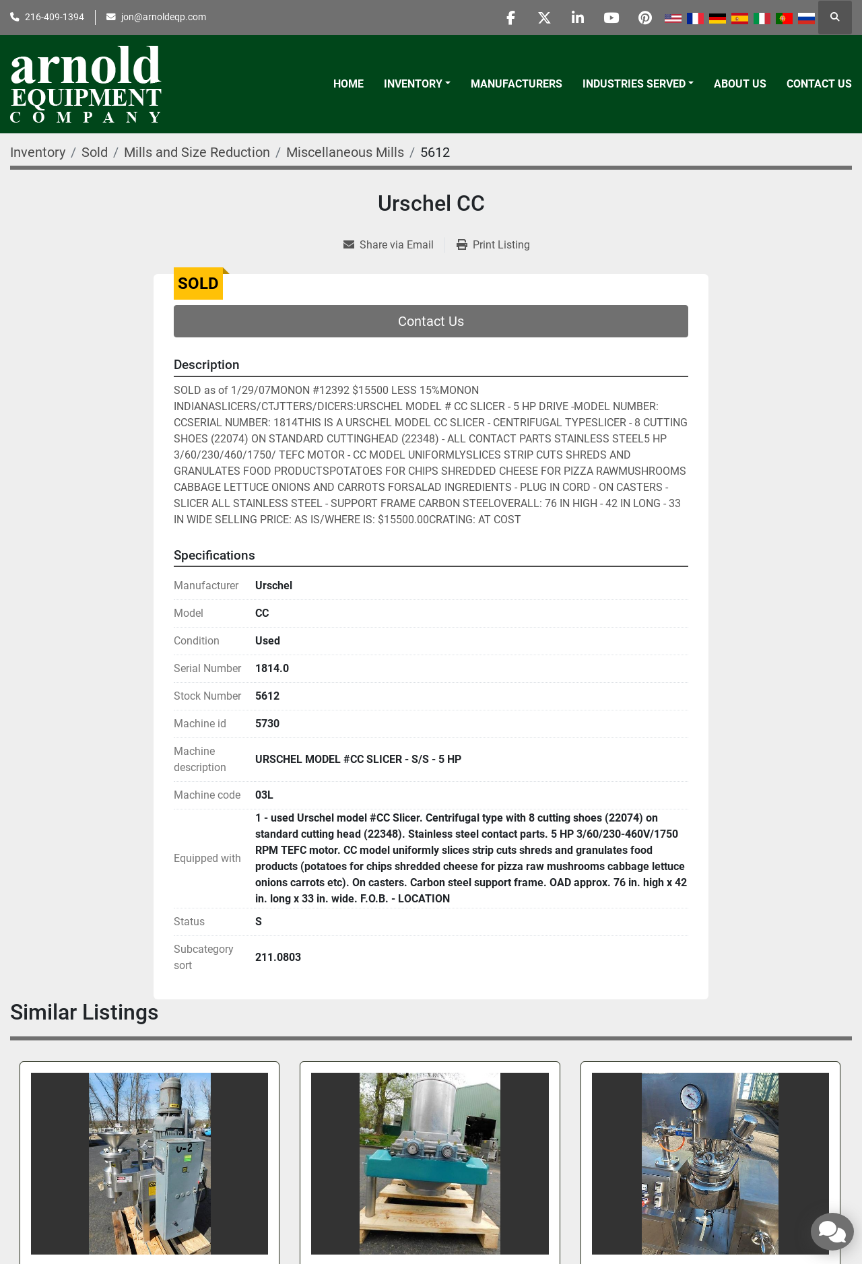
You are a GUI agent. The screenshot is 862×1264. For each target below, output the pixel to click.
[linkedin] (576, 17)
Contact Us (819, 83)
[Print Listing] (493, 245)
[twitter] (541, 17)
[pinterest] (644, 17)
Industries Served (634, 83)
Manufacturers (516, 83)
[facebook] (507, 17)
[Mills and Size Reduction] (197, 152)
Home (348, 83)
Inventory (413, 83)
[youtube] (610, 17)
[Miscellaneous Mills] (345, 152)
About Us (740, 83)
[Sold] (94, 152)
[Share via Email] (394, 245)
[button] (417, 84)
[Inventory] (37, 152)
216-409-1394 (54, 16)
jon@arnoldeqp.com (163, 16)
